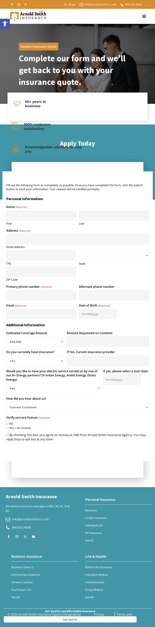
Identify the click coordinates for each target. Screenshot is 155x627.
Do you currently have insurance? (30, 352)
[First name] (41, 216)
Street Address (15, 247)
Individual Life (94, 525)
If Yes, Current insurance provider (91, 352)
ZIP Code (12, 279)
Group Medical (94, 590)
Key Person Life (21, 590)
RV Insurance (93, 533)
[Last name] (114, 216)
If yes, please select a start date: (125, 371)
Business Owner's (22, 567)
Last (81, 223)
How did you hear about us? (26, 398)
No (11, 423)
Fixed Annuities (94, 582)
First (9, 223)
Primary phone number (29, 287)
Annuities (91, 510)
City (8, 263)
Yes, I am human (20, 428)
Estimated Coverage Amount (26, 333)
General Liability (22, 582)
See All (89, 540)
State (82, 263)
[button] (5, 24)
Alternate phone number (96, 287)
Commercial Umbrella (25, 575)
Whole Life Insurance (98, 567)
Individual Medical (96, 575)
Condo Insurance (96, 518)
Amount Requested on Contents (90, 333)
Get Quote (70, 619)
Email (16, 305)
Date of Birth (94, 305)
